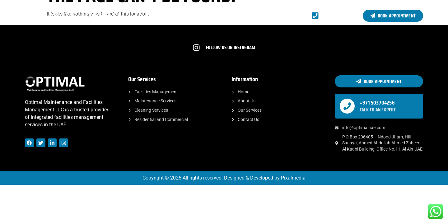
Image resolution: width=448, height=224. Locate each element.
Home (32, 15)
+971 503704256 (377, 102)
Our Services (105, 15)
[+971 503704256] (347, 106)
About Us (63, 15)
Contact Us (151, 15)
